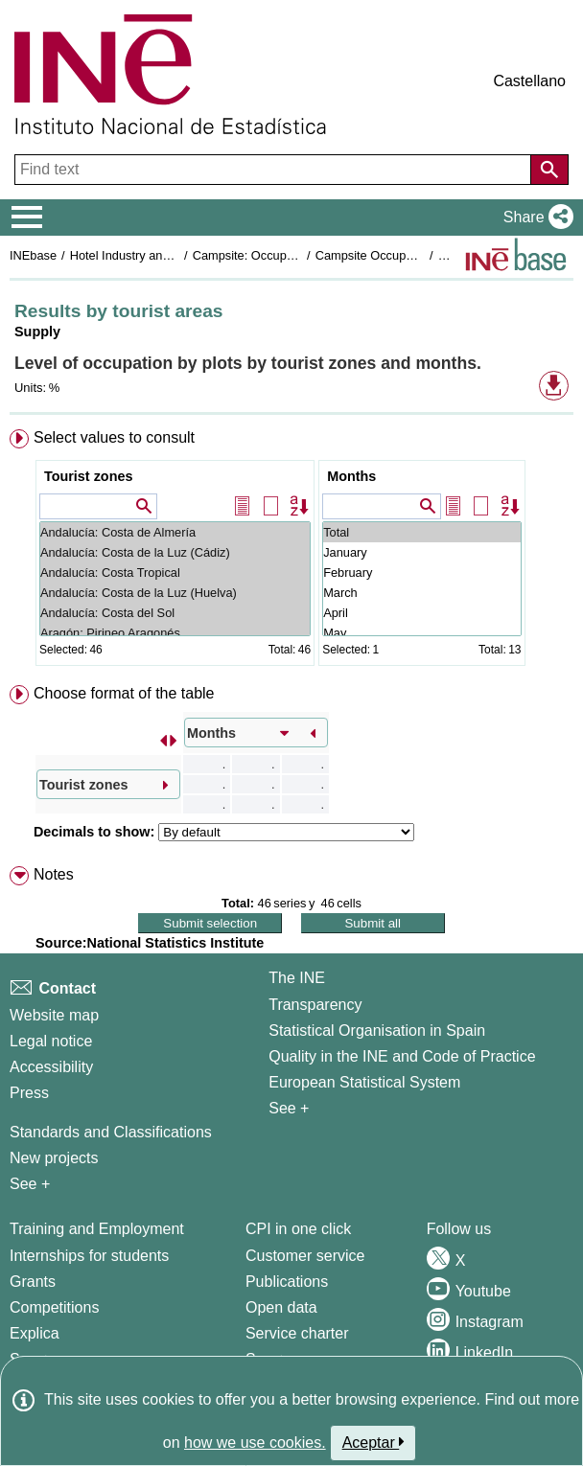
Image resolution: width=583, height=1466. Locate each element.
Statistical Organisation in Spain (376, 1030)
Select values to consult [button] (114, 437)
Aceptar (373, 1442)
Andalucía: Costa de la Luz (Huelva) (175, 593)
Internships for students (89, 1256)
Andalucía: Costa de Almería (175, 532)
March (421, 593)
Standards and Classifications (111, 1132)
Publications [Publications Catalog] (286, 1281)
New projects (54, 1158)
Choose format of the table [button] (124, 693)
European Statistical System (364, 1082)
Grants (33, 1281)
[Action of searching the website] (549, 169)
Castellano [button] (529, 81)
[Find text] (274, 169)
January (421, 552)
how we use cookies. (255, 1442)
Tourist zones (88, 476)
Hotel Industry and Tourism (143, 255)
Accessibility (51, 1067)
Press (29, 1093)
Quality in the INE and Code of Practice (401, 1056)
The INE (296, 978)
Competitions (54, 1307)
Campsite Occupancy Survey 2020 (409, 255)
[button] (534, 217)
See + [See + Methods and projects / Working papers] (30, 1184)
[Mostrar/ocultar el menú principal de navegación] (27, 217)
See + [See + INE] (288, 1108)
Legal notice (51, 1041)
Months (351, 476)
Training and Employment (97, 1229)
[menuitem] (291, 551)
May (421, 633)
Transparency (314, 1004)
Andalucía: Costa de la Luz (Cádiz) (175, 552)
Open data (281, 1307)
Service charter (297, 1333)
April (421, 613)
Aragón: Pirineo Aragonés (175, 633)
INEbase (33, 255)
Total (421, 532)
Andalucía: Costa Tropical (175, 572)
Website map (54, 1015)
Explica (34, 1333)
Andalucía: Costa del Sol (175, 613)
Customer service (304, 1256)
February (421, 572)
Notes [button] (54, 874)
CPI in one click (298, 1229)
